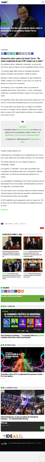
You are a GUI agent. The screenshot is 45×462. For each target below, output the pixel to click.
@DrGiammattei (24, 130)
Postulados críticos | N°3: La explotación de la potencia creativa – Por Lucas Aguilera (22, 386)
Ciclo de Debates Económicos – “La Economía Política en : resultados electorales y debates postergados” (22, 347)
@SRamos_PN (11, 135)
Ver (42, 438)
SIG (6, 352)
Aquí (42, 309)
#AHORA (22, 127)
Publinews (4, 210)
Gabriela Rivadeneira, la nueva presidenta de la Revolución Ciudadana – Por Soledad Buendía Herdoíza (19, 428)
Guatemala (4, 24)
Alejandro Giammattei (8, 223)
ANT (2, 352)
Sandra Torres (23, 223)
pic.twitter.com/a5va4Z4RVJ (29, 135)
